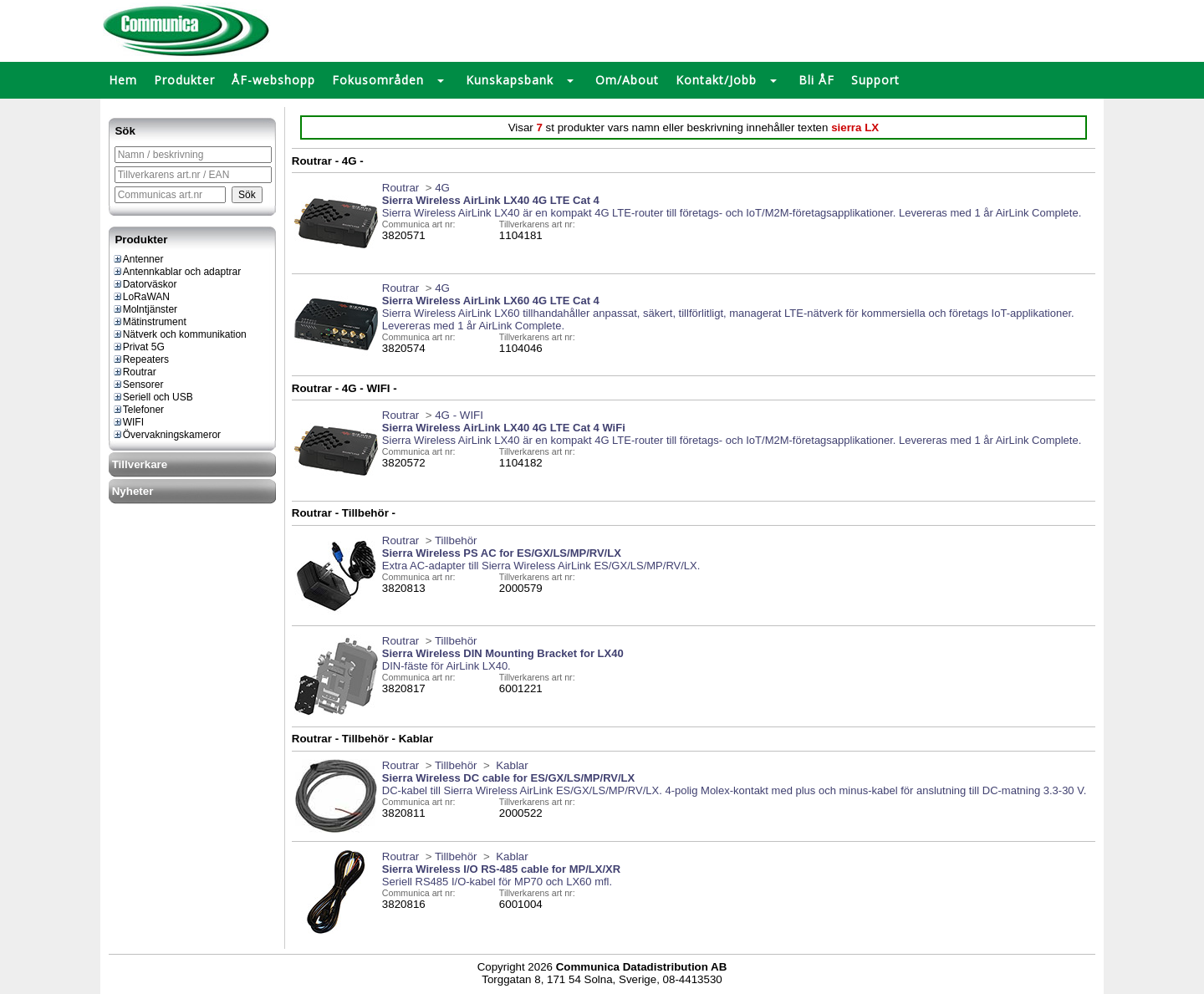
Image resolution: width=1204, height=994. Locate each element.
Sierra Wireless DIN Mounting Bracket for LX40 (503, 653)
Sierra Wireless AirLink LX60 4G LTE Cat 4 (490, 300)
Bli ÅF (816, 80)
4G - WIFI (459, 415)
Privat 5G (138, 347)
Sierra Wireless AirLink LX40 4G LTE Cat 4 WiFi (503, 427)
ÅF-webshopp (273, 80)
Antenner (138, 259)
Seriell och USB (152, 397)
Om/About (627, 80)
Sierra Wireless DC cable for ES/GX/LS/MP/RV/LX (508, 778)
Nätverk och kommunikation (179, 334)
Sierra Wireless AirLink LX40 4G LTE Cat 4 (490, 200)
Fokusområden (378, 80)
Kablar (510, 765)
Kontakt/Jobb (716, 80)
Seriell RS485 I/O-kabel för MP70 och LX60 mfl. (497, 881)
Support (875, 80)
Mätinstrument (149, 322)
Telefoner (138, 409)
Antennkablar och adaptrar (176, 272)
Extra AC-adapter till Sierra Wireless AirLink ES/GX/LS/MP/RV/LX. (541, 565)
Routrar (134, 372)
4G (442, 187)
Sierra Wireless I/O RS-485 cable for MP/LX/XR (501, 869)
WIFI (128, 422)
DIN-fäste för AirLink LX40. (446, 666)
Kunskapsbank (510, 80)
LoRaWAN (141, 297)
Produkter (184, 80)
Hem (123, 80)
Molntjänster (144, 309)
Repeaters (140, 359)
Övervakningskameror (166, 435)
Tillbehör (456, 540)
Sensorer (138, 384)
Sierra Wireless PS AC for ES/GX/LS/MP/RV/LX (501, 553)
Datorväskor (144, 284)
